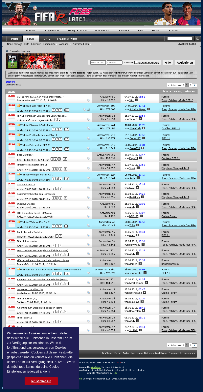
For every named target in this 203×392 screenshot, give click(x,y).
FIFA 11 (166, 138)
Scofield (133, 330)
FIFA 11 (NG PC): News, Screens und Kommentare (55, 269)
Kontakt (173, 30)
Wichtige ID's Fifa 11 (40, 222)
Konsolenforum (170, 264)
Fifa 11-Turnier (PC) (27, 298)
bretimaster (23, 100)
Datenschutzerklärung (155, 352)
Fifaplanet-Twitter (67, 39)
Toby (132, 225)
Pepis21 (133, 158)
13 (66, 178)
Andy (20, 111)
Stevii (132, 168)
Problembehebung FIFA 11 (43, 135)
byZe (132, 188)
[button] (52, 372)
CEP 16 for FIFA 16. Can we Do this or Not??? (40, 96)
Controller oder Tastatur (29, 231)
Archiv (126, 352)
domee (133, 264)
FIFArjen (21, 236)
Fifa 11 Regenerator (27, 241)
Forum (30, 39)
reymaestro (135, 273)
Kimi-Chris (135, 128)
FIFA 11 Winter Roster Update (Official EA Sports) (42, 250)
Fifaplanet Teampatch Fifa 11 (32, 164)
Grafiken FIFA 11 (171, 128)
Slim (131, 100)
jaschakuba (23, 293)
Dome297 (134, 138)
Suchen (156, 30)
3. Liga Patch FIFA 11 (40, 105)
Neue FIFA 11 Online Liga (30, 289)
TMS (114, 373)
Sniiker (21, 302)
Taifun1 (21, 120)
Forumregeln (175, 352)
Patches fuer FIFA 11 (40, 144)
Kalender (124, 30)
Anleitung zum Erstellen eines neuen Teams (39, 307)
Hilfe (168, 62)
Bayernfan (135, 311)
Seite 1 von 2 (177, 85)
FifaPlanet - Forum (111, 352)
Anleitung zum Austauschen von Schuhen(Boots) (42, 279)
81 (66, 110)
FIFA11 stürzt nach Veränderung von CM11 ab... (42, 115)
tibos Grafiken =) (25, 154)
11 (66, 254)
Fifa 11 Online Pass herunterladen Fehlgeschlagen (43, 260)
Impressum (137, 352)
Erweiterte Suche (187, 44)
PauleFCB (134, 148)
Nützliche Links (81, 44)
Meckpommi (136, 283)
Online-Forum (169, 216)
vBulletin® (96, 367)
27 (66, 129)
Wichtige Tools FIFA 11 (41, 174)
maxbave (134, 302)
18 (66, 283)
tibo (19, 160)
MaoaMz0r (23, 264)
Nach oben (189, 352)
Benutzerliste (102, 30)
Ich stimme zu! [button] (41, 381)
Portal (14, 39)
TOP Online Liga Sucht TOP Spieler (34, 212)
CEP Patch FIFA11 (26, 184)
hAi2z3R (21, 216)
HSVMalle (134, 244)
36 (65, 159)
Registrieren (185, 62)
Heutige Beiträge (77, 30)
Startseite (30, 30)
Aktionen (63, 44)
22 (66, 139)
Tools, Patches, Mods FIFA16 (177, 100)
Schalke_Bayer (137, 109)
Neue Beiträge (14, 44)
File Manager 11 (25, 326)
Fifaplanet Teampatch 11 (175, 168)
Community (49, 44)
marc (132, 235)
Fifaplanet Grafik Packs (41, 125)
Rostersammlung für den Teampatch (36, 193)
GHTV (47, 39)
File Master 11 (24, 317)
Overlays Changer (26, 203)
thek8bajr (134, 197)
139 (67, 273)
